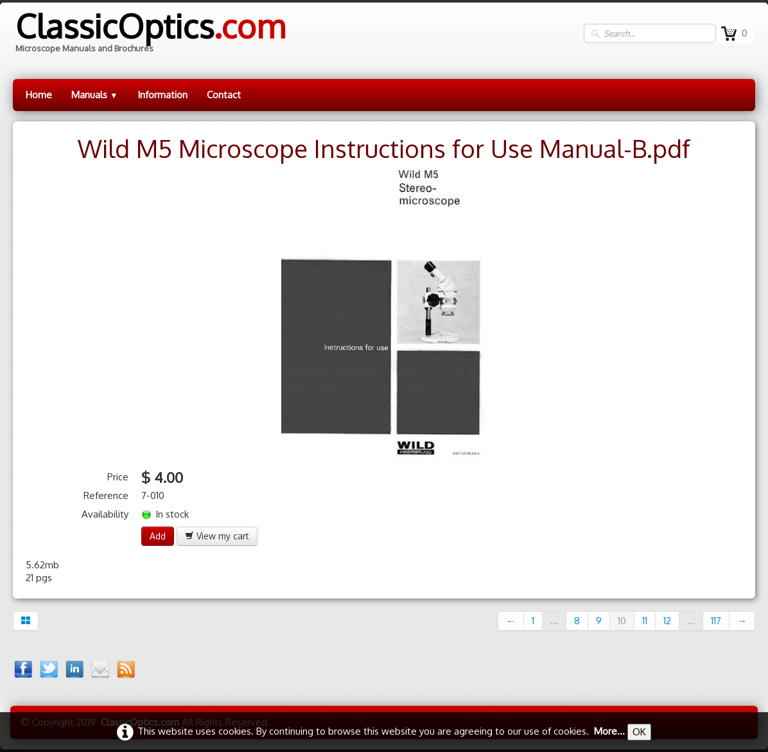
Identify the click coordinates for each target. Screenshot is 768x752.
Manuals (94, 95)
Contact (224, 95)
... (554, 621)
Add (158, 535)
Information (162, 95)
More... (609, 731)
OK (639, 732)
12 (667, 621)
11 (644, 621)
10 (622, 621)
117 (716, 621)
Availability (105, 514)
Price (117, 477)
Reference (105, 495)
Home (39, 95)
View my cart (217, 535)
